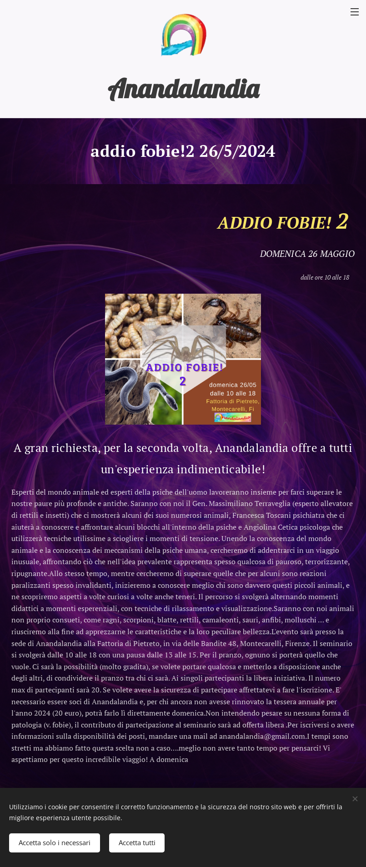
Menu (355, 11)
